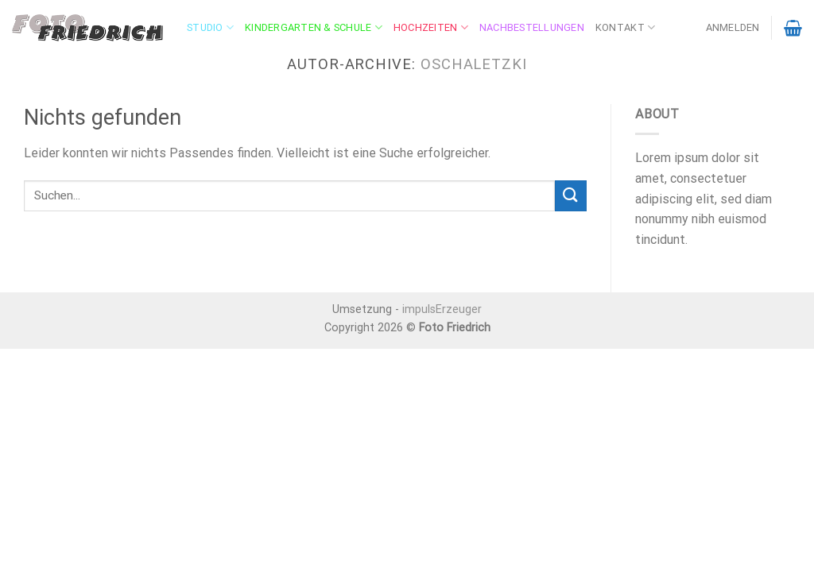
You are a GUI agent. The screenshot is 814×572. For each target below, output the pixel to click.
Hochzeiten (430, 27)
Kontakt (625, 27)
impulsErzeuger (442, 309)
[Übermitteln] (571, 195)
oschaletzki (474, 64)
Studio (210, 27)
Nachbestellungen (531, 27)
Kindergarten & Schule (313, 27)
